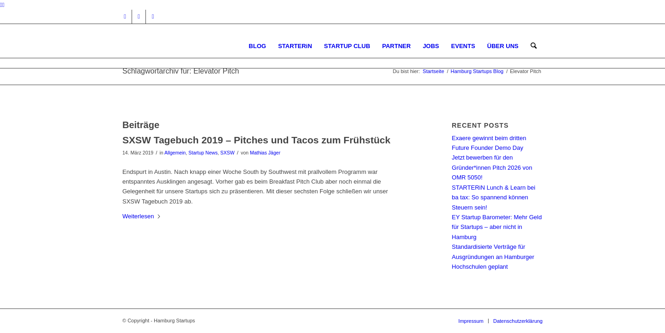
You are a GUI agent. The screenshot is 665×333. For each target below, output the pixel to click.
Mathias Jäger (265, 152)
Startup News (203, 152)
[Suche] (534, 46)
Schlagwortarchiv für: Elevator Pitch (180, 71)
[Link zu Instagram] (125, 17)
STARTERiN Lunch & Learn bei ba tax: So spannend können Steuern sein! (493, 197)
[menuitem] (257, 46)
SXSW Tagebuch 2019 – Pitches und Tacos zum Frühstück (256, 140)
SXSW (227, 152)
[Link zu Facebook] (138, 17)
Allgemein (175, 152)
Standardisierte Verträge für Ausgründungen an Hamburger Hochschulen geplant (493, 256)
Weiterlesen (141, 216)
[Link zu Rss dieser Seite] (153, 17)
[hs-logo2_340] (191, 46)
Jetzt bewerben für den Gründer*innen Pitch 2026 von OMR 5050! (492, 167)
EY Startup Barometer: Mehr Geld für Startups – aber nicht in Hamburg (497, 227)
